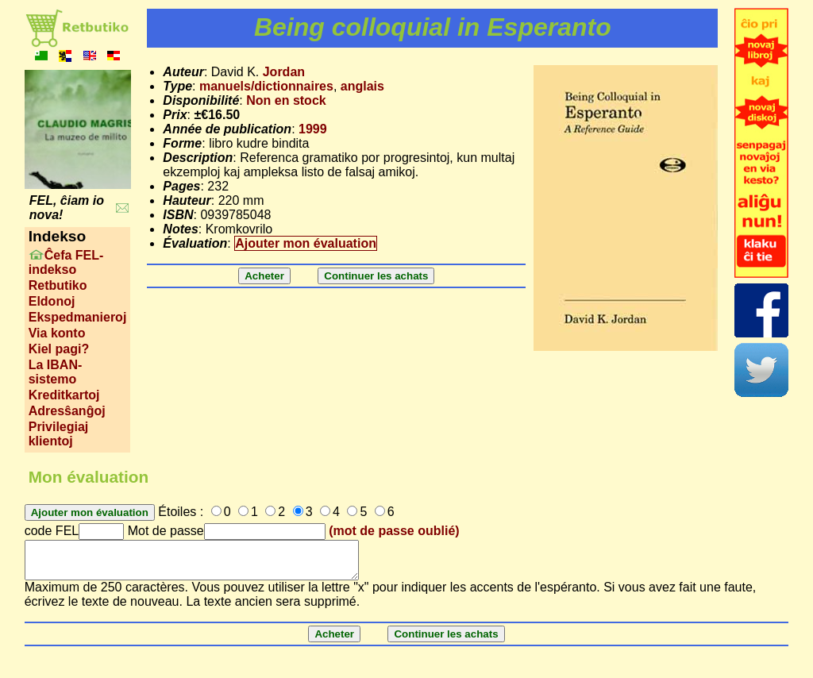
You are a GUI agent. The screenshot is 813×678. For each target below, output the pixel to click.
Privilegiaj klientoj (59, 434)
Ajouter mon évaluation (305, 243)
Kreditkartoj (64, 395)
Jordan (284, 72)
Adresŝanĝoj (67, 411)
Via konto (57, 333)
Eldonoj (52, 301)
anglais (362, 86)
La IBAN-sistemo (56, 372)
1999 (313, 129)
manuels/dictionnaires (266, 86)
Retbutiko (58, 285)
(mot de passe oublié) (394, 530)
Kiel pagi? (59, 349)
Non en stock (286, 100)
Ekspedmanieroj (78, 317)
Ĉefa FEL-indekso (66, 262)
